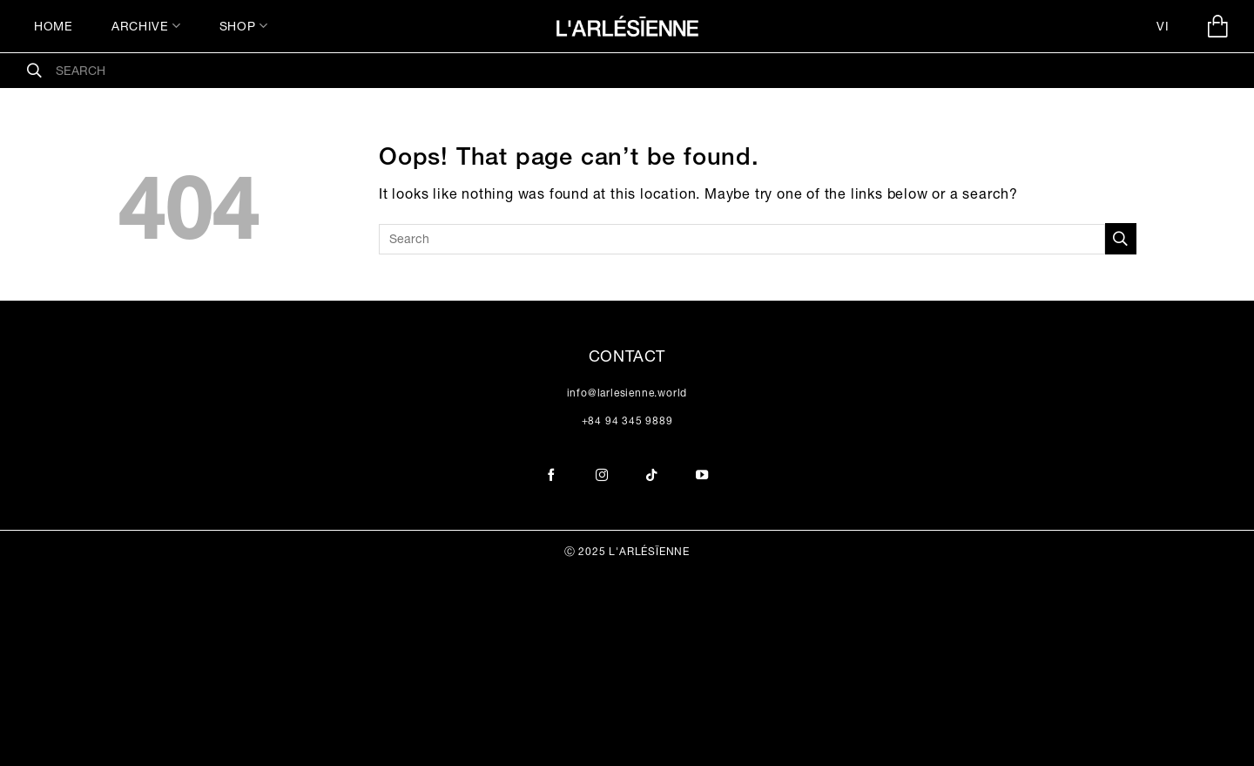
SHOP (243, 25)
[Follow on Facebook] (551, 476)
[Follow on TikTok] (651, 476)
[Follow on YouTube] (702, 476)
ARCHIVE (146, 25)
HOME (53, 26)
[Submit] (34, 70)
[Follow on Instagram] (602, 476)
